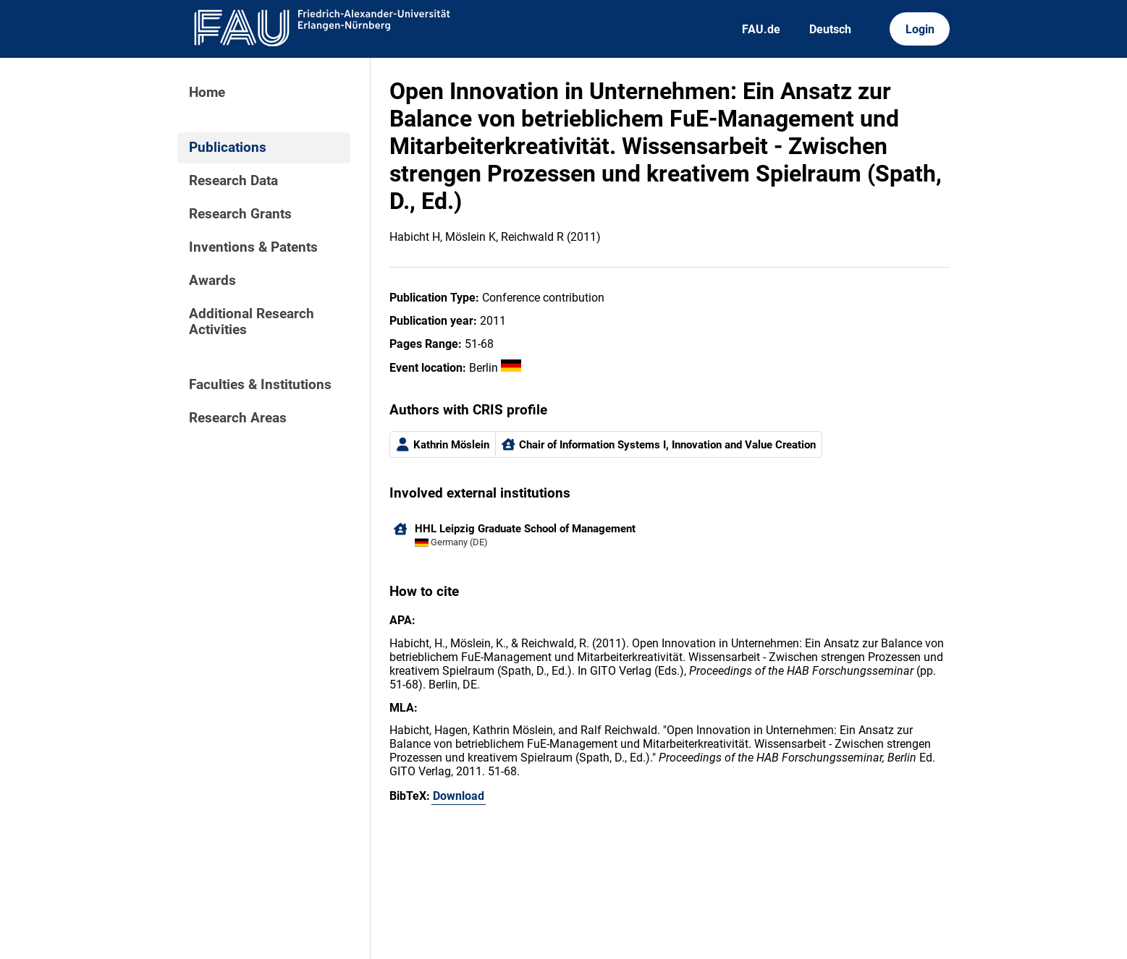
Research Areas (238, 418)
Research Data (233, 181)
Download (458, 796)
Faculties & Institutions (260, 385)
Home (207, 93)
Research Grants (240, 214)
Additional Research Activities (251, 322)
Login (920, 29)
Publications (227, 147)
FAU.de (761, 29)
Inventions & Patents (253, 247)
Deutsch (830, 29)
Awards (212, 281)
